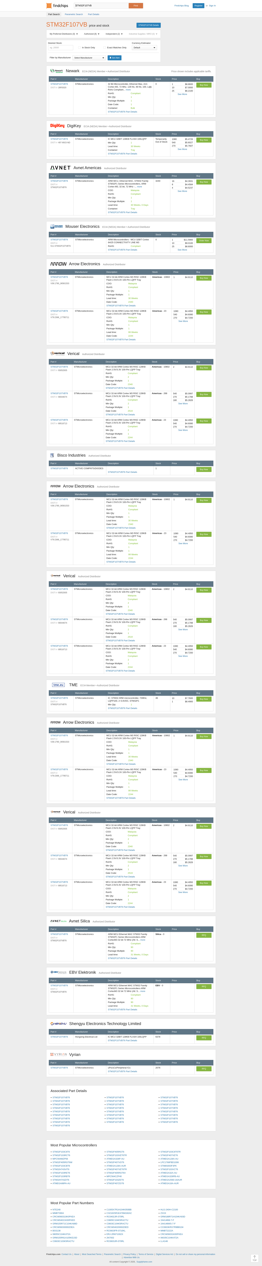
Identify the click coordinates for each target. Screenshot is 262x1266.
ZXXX (163, 1213)
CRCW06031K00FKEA (171, 1234)
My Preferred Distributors (64, 34)
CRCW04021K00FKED (63, 1220)
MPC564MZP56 (60, 1159)
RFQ (204, 935)
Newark (90, 71)
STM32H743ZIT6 (60, 1180)
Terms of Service (146, 1254)
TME (84, 685)
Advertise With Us (132, 1257)
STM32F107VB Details (148, 25)
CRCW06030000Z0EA (63, 1227)
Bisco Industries (80, 455)
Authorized (92, 34)
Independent (115, 34)
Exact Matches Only (114, 47)
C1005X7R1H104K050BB (119, 1209)
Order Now (204, 240)
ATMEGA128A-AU (169, 1159)
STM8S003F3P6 (168, 1166)
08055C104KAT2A (61, 1234)
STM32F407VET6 (169, 1155)
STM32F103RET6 (61, 1173)
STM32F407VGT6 (115, 1162)
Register (198, 5)
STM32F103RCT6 (61, 1155)
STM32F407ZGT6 (115, 1183)
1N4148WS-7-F (167, 1223)
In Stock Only (86, 47)
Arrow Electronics (87, 264)
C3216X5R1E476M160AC (119, 1213)
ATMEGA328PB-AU (170, 1176)
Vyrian (67, 1054)
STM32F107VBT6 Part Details (122, 111)
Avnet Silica (82, 921)
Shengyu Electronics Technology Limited (97, 1023)
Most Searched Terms (92, 1254)
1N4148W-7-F (167, 1220)
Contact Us (66, 1254)
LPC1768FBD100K (169, 1162)
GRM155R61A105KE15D (64, 1237)
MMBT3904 (58, 1213)
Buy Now (204, 85)
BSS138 (56, 1230)
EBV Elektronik (85, 972)
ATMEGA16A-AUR (169, 1183)
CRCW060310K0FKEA (63, 1216)
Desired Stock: (60, 46)
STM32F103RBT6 (61, 1176)
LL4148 (164, 1241)
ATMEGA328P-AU (115, 1159)
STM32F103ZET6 (115, 1180)
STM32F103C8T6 (61, 1152)
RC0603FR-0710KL (115, 1230)
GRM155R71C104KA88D (64, 1223)
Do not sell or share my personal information (195, 1254)
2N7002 (110, 1237)
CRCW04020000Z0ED (117, 1227)
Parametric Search (112, 1254)
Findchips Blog (181, 5)
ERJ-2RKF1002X (114, 1234)
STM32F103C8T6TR (170, 1152)
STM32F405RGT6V (116, 1173)
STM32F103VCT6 (169, 1169)
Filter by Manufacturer (60, 57)
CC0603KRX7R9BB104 (171, 1227)
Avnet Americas (88, 167)
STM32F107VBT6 (59, 84)
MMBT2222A (166, 1230)
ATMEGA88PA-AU (61, 1183)
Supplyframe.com (144, 1262)
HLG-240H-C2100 (169, 1209)
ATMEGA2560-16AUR (171, 1180)
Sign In (212, 5)
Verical (77, 353)
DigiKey (91, 126)
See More (182, 94)
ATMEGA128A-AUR (116, 1166)
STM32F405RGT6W (62, 1162)
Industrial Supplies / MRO (144, 34)
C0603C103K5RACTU (63, 1241)
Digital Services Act (164, 1254)
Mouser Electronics (100, 226)
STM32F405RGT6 (115, 1152)
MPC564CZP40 (114, 1176)
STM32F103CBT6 (61, 1166)
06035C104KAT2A (169, 1237)
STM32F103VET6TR (116, 1155)
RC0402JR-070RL (115, 1216)
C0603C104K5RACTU (117, 1223)
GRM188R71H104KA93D (172, 1216)
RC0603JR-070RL (115, 1241)
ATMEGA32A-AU (168, 1173)
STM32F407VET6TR (116, 1169)
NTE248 (56, 1209)
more (128, 89)
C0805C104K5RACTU (117, 1220)
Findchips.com (57, 6)
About (76, 1254)
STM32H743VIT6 (60, 1169)
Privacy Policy (129, 1254)
